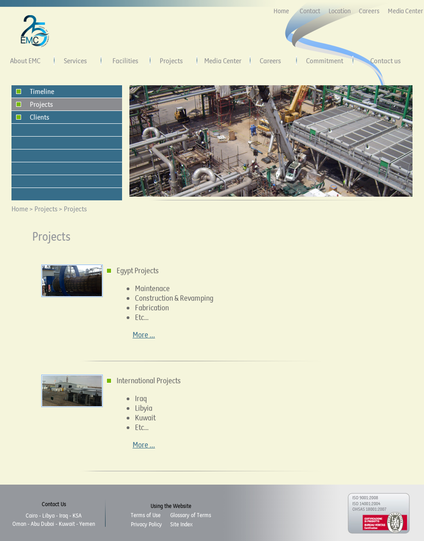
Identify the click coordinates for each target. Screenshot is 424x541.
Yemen (87, 523)
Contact (310, 11)
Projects (171, 60)
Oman (19, 523)
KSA (77, 515)
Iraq (63, 515)
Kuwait (67, 523)
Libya (48, 515)
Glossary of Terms (190, 515)
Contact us (385, 60)
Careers (369, 11)
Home (281, 11)
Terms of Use (146, 515)
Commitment (324, 60)
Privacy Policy (146, 524)
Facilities (125, 60)
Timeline (42, 91)
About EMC (25, 60)
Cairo (32, 515)
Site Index (181, 524)
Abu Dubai (42, 523)
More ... (144, 334)
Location (340, 11)
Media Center (405, 11)
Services (75, 60)
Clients (39, 116)
